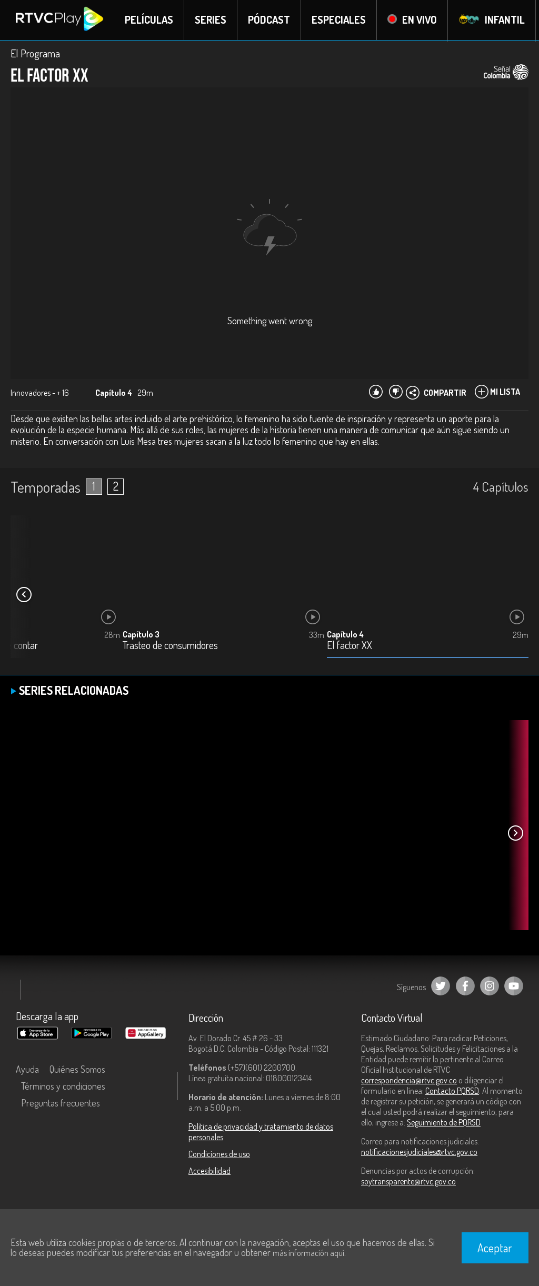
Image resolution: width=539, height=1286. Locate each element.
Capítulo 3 (141, 635)
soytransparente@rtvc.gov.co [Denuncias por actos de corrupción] (408, 1182)
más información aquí (308, 1253)
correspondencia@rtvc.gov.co (409, 1080)
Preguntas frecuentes (60, 1103)
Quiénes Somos (77, 1069)
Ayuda (27, 1069)
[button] (24, 595)
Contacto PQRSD (452, 1091)
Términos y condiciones (63, 1086)
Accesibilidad (209, 1171)
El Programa (35, 54)
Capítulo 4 (345, 635)
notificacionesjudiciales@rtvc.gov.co (419, 1152)
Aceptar (494, 1247)
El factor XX (349, 646)
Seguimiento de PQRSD (444, 1123)
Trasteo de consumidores (170, 646)
